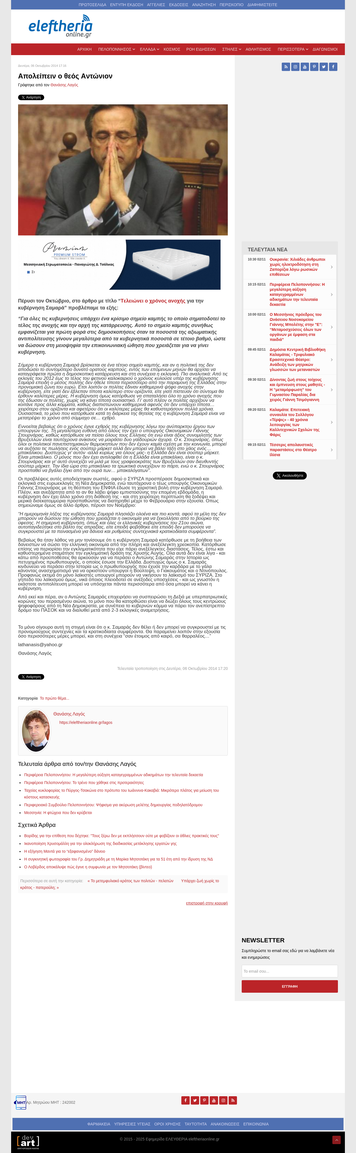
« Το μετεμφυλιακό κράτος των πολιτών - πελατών (131, 881)
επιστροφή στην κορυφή (207, 903)
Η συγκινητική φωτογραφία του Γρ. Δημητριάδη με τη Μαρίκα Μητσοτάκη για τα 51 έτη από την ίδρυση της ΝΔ (118, 859)
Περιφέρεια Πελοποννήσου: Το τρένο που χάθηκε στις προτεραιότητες (84, 782)
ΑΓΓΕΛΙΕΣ (156, 5)
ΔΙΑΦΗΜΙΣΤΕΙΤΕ (262, 5)
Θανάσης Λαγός (64, 85)
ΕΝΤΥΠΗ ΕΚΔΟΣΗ (126, 5)
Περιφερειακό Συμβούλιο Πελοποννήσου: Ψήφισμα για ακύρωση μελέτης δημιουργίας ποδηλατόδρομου (113, 805)
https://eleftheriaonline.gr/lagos (85, 723)
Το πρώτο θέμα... (54, 698)
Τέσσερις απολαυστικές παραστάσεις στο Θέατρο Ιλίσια (293, 449)
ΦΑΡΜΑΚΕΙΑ (98, 1124)
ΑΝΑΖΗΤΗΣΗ (204, 5)
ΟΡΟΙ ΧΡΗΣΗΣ (167, 1124)
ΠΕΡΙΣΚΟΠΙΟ (232, 5)
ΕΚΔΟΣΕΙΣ (178, 5)
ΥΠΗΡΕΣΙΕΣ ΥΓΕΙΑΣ (132, 1124)
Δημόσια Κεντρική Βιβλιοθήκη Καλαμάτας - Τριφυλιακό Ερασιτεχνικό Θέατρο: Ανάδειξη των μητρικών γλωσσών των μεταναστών (298, 359)
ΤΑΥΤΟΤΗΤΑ (196, 1124)
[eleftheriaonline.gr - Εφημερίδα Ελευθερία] (61, 26)
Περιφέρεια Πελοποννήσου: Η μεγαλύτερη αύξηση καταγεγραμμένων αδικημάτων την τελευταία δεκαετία (113, 775)
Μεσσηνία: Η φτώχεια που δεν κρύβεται (58, 812)
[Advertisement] (290, 616)
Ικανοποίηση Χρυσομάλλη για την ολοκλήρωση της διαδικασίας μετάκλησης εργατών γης (100, 843)
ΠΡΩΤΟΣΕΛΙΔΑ (92, 5)
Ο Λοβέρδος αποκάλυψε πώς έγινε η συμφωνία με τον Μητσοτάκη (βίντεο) (88, 867)
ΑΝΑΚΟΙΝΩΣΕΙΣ (225, 1124)
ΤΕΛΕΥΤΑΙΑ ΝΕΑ (268, 249)
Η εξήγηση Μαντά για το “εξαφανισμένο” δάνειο (64, 851)
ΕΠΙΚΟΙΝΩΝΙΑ (256, 1124)
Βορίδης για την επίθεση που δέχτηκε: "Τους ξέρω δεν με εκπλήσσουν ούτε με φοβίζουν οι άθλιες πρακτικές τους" (121, 836)
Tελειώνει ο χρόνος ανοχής (153, 301)
